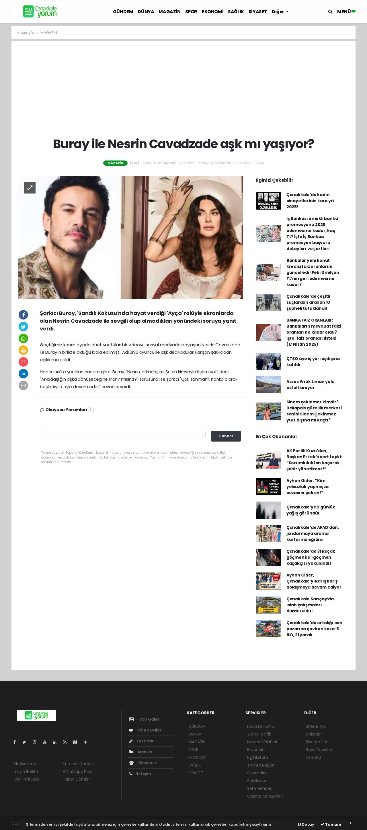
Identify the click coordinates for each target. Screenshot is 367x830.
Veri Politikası (26, 779)
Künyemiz (143, 763)
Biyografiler (316, 742)
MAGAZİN (169, 11)
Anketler (314, 734)
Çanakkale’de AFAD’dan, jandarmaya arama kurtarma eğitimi (312, 533)
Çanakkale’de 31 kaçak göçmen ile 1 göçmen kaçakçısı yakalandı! (310, 557)
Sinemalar (257, 773)
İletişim (140, 774)
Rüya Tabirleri (319, 749)
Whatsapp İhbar (78, 771)
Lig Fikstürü (257, 757)
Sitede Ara (316, 726)
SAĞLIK (236, 11)
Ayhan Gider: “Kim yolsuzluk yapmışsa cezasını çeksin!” (307, 487)
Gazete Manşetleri (265, 796)
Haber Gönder (76, 779)
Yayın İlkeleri (26, 771)
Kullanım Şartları (78, 764)
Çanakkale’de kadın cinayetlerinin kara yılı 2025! (310, 201)
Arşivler (141, 752)
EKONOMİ (212, 11)
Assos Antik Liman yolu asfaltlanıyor (310, 384)
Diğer (278, 11)
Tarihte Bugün (261, 765)
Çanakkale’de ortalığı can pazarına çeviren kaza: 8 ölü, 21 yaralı (314, 629)
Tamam (331, 824)
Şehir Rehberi (259, 788)
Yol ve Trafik (259, 734)
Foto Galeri (145, 719)
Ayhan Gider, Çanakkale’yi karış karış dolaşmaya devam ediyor (313, 581)
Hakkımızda (25, 764)
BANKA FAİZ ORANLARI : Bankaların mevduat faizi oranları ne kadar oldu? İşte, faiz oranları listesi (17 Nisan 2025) (313, 332)
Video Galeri (145, 730)
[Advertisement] (183, 89)
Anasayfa (26, 32)
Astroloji (313, 757)
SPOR (191, 11)
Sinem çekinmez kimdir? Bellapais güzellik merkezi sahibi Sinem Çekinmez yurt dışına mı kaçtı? (314, 411)
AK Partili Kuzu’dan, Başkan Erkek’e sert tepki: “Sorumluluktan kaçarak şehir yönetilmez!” (314, 460)
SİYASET (258, 11)
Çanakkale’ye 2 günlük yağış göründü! (310, 510)
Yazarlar (141, 741)
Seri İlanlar (257, 780)
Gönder (225, 436)
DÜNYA (146, 11)
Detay (306, 824)
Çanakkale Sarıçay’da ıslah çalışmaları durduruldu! (310, 605)
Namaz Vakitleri (262, 742)
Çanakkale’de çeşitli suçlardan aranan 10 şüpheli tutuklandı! (308, 302)
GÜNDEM (123, 11)
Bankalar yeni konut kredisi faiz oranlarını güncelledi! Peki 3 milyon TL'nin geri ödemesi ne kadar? (312, 272)
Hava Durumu (260, 726)
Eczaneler (256, 749)
